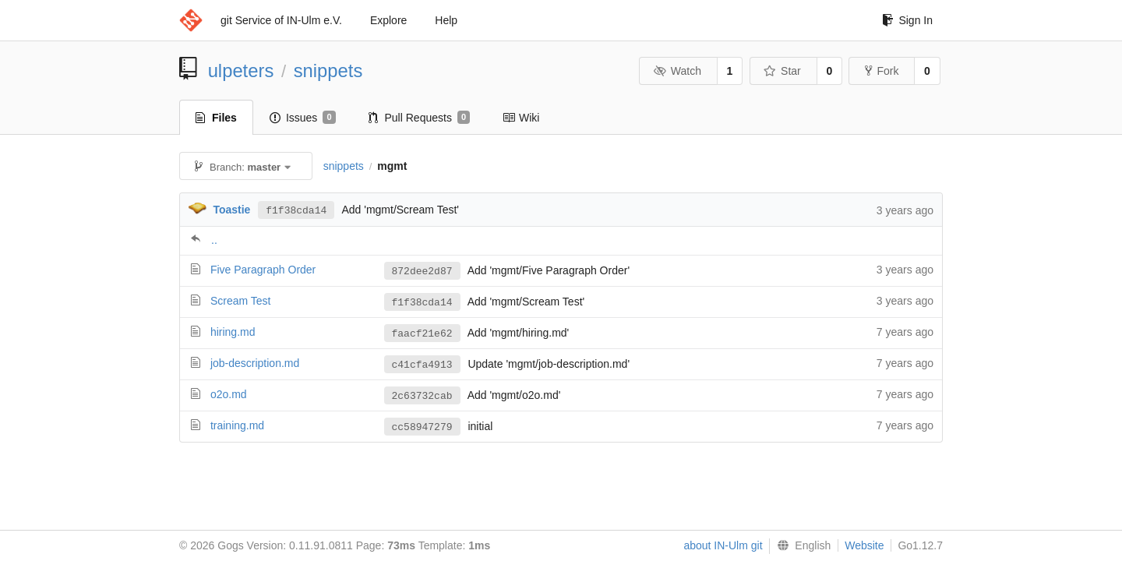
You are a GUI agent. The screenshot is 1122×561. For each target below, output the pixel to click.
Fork (881, 71)
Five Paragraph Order (263, 269)
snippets (328, 70)
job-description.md (254, 363)
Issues (303, 118)
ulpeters (241, 70)
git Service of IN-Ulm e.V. (281, 20)
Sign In (907, 20)
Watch (677, 71)
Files (216, 117)
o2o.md (228, 394)
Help (446, 20)
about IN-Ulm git (722, 545)
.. (214, 240)
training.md (237, 425)
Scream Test (240, 301)
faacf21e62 (422, 333)
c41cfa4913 (422, 365)
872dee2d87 (422, 271)
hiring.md (233, 332)
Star (782, 71)
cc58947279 (422, 427)
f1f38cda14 (296, 210)
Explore (388, 20)
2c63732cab (422, 396)
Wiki (521, 117)
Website (864, 545)
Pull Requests (420, 118)
